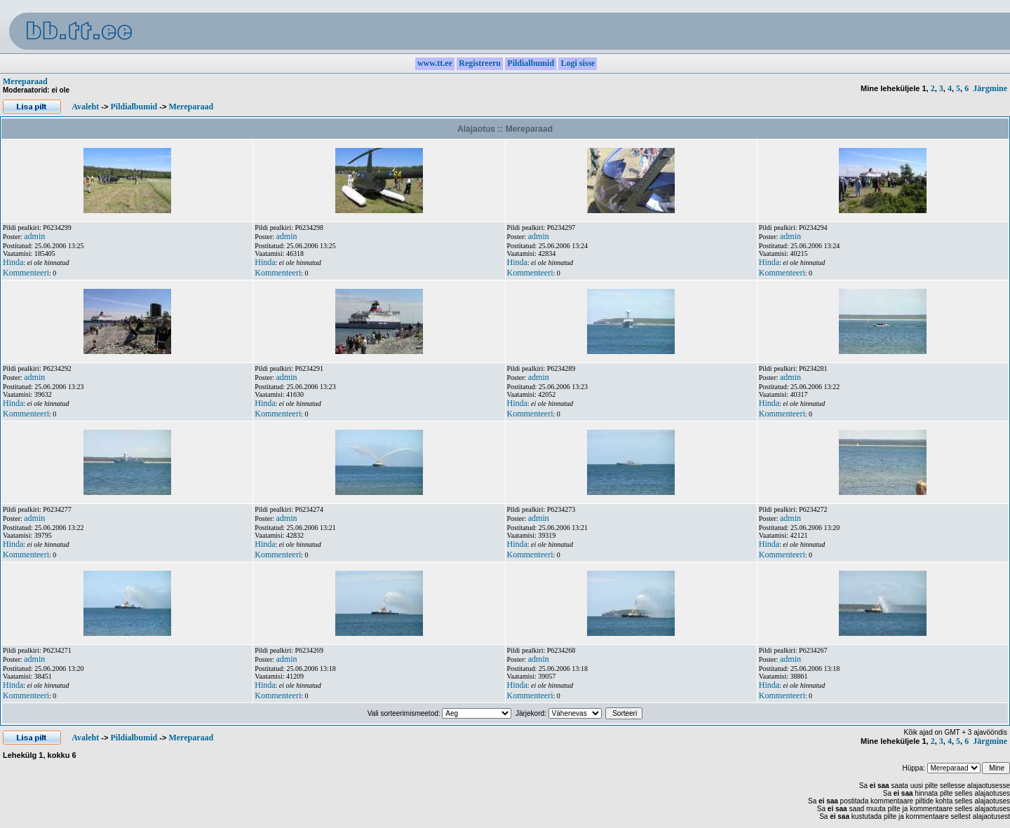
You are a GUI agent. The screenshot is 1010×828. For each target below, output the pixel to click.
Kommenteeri (26, 273)
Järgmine (990, 88)
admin (34, 236)
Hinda (13, 262)
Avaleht (85, 106)
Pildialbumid (133, 106)
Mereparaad (25, 81)
